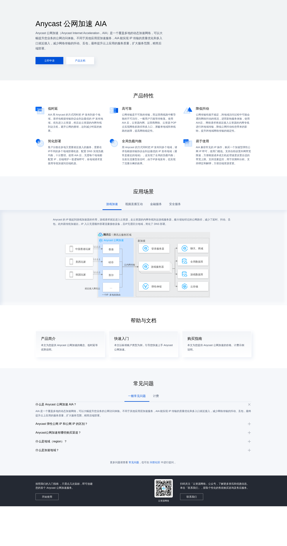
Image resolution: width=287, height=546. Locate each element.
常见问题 (134, 502)
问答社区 (155, 502)
